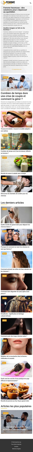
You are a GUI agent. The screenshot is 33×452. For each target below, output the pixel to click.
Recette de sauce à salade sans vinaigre (13, 173)
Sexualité (6, 413)
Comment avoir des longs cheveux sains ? (14, 336)
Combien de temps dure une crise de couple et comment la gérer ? (14, 96)
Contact (16, 446)
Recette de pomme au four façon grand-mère (15, 401)
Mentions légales (16, 448)
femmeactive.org (17, 442)
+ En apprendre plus (16, 69)
